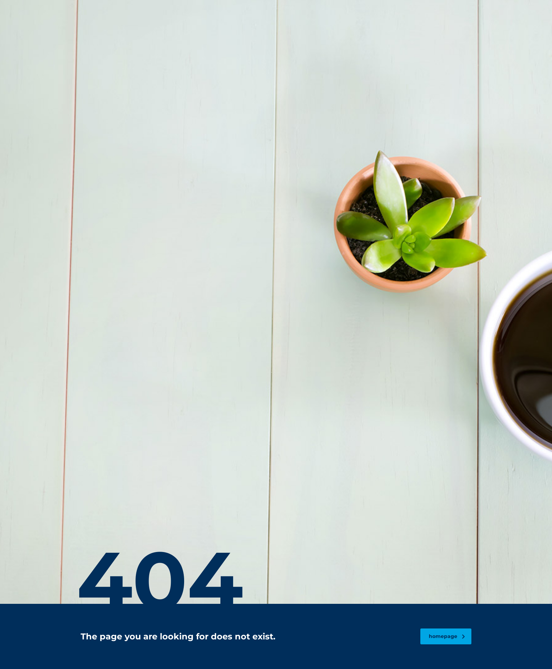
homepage (447, 636)
